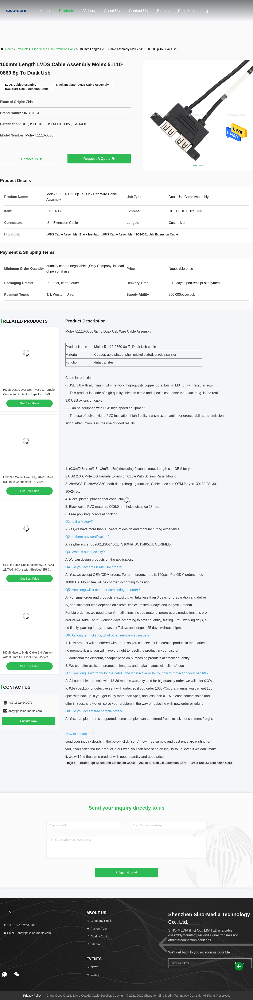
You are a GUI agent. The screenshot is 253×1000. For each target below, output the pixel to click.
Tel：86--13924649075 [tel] (20, 925)
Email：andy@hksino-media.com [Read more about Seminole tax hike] (27, 933)
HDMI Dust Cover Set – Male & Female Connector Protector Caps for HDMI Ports (29, 394)
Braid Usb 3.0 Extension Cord (211, 763)
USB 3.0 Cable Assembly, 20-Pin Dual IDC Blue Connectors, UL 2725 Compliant (28, 482)
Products (66, 11)
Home (45, 11)
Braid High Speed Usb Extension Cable (107, 763)
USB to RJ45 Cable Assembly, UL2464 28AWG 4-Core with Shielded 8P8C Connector (28, 569)
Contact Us (138, 11)
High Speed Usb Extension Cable (54, 49)
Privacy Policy (32, 995)
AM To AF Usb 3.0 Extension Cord (162, 763)
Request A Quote (99, 158)
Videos (89, 11)
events (163, 11)
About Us (112, 11)
